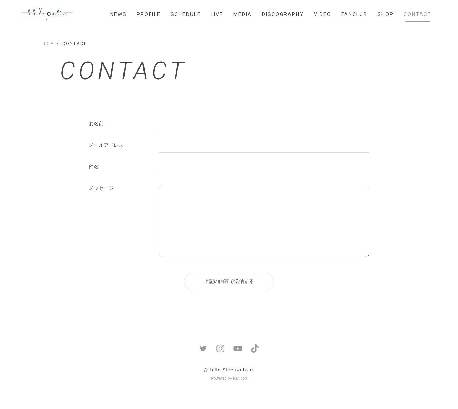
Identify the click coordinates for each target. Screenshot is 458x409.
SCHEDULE (186, 14)
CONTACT (418, 14)
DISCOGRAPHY (283, 14)
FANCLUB (354, 14)
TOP (48, 44)
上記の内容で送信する (229, 281)
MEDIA (242, 14)
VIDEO (322, 14)
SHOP (385, 14)
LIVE (217, 14)
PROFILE (149, 14)
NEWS (118, 14)
